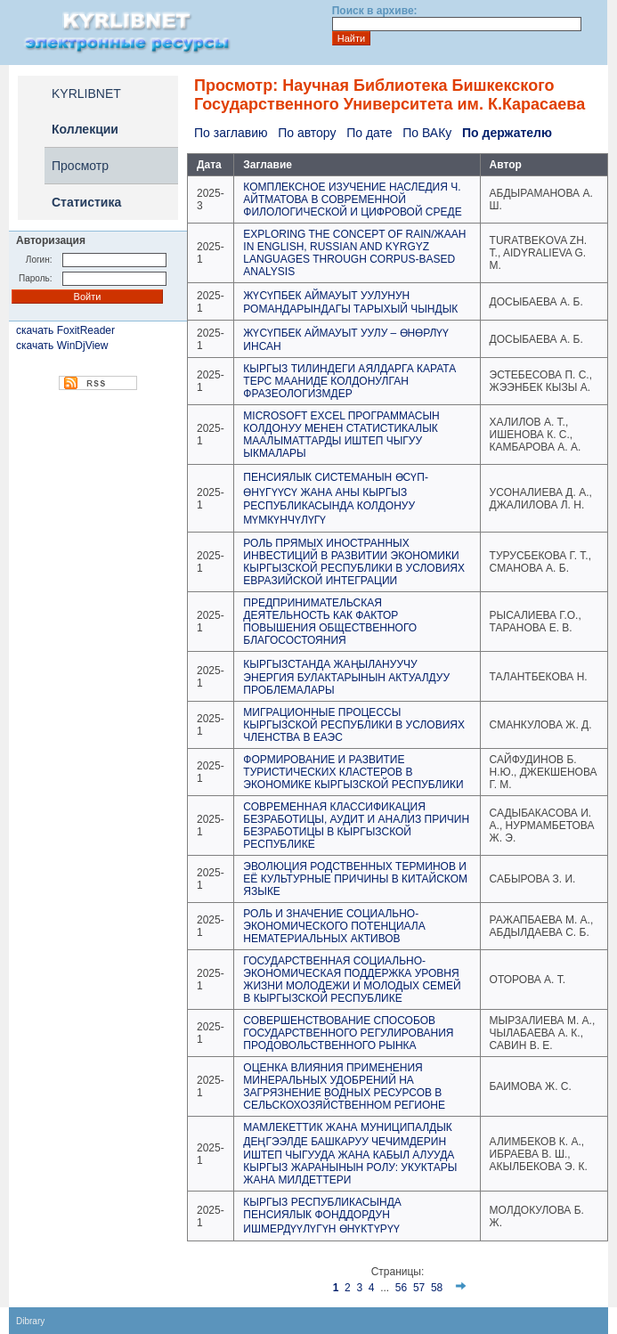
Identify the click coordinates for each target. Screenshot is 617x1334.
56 (401, 1287)
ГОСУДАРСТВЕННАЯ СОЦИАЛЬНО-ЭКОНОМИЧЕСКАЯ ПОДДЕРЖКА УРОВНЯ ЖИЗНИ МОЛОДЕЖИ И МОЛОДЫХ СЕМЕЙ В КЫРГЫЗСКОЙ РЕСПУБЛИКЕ (351, 980)
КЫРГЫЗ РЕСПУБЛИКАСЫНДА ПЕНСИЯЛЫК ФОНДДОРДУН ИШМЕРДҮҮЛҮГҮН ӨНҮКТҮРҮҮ (322, 1215)
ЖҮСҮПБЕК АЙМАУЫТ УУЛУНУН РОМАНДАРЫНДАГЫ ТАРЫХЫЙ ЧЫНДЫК (350, 302)
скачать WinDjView (62, 345)
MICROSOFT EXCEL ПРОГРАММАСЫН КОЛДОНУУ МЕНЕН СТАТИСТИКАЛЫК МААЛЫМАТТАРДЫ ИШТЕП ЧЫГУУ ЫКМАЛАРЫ (341, 435)
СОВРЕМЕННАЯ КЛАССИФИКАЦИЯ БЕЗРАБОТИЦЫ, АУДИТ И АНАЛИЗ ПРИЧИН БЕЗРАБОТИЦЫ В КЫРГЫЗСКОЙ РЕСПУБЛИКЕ (356, 825)
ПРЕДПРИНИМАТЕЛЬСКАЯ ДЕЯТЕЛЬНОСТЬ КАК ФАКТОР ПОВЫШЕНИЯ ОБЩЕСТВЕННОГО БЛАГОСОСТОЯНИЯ (330, 622)
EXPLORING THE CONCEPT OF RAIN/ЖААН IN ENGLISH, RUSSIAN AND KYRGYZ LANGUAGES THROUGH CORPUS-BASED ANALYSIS (354, 253)
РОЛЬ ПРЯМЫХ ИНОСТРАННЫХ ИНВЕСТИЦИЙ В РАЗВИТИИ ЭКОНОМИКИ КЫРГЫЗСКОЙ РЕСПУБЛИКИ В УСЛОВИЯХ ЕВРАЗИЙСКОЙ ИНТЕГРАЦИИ (354, 562)
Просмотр (80, 166)
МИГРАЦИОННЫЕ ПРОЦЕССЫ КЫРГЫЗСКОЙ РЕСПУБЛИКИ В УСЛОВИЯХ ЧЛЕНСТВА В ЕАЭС (354, 725)
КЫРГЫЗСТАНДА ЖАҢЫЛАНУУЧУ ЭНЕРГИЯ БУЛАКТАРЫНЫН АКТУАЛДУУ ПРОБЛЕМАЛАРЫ (346, 677)
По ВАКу (426, 133)
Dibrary (30, 1321)
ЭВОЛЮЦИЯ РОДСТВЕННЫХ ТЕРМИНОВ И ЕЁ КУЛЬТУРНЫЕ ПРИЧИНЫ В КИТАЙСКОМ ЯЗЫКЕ (355, 879)
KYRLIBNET (86, 93)
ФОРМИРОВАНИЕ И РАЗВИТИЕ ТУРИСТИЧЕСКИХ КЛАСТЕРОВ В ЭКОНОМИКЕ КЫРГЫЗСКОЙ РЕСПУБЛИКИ (353, 772)
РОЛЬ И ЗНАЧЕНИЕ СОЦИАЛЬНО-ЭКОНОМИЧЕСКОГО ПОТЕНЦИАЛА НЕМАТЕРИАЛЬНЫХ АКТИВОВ (334, 926)
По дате (369, 133)
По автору (307, 133)
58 (436, 1287)
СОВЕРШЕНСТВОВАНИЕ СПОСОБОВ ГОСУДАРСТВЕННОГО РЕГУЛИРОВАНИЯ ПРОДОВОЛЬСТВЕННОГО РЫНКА (348, 1033)
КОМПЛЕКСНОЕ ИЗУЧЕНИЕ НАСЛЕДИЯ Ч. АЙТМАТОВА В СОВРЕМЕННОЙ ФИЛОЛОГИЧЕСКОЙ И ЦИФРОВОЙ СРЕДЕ (352, 199)
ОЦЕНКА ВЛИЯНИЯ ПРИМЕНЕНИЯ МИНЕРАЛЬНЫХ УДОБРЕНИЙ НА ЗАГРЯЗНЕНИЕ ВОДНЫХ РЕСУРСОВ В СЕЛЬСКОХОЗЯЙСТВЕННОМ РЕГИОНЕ (344, 1086)
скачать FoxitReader (65, 330)
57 (419, 1287)
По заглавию (230, 133)
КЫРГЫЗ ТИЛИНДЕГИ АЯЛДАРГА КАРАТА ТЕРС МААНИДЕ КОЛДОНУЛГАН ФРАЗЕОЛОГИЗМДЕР (349, 381)
